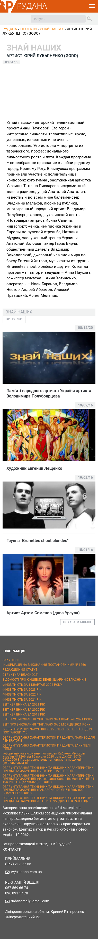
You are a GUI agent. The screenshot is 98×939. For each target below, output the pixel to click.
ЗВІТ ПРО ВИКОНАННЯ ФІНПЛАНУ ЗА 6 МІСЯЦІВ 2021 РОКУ (47, 724)
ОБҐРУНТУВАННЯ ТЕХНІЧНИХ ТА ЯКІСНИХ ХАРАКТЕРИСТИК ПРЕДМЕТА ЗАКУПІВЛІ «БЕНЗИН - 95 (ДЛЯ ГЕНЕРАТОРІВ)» (48, 799)
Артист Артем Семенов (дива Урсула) (43, 612)
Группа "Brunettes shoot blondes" (37, 540)
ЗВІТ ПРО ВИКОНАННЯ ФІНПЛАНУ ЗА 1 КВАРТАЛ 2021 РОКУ (47, 719)
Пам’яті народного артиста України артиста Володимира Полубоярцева (48, 393)
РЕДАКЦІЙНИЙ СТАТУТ (20, 669)
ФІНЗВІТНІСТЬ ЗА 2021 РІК (22, 699)
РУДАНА (32, 6)
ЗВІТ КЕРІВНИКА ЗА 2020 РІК (24, 709)
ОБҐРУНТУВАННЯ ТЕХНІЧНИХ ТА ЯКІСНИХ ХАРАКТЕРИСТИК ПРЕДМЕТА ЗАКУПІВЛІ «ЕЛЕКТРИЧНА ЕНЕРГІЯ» (48, 769)
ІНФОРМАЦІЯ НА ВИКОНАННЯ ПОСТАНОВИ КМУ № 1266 (44, 665)
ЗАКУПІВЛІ (11, 660)
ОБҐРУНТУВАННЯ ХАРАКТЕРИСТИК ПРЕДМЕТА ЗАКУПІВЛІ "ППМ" (47, 747)
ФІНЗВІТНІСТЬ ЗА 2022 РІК (22, 694)
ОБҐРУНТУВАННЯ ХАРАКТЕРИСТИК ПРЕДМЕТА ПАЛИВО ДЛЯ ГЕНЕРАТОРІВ (49, 739)
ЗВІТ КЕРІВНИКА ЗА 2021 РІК (24, 704)
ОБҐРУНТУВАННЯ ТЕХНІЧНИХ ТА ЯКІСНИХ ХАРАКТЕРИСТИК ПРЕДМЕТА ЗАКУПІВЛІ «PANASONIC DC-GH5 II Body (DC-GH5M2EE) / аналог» (48, 790)
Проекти (28, 29)
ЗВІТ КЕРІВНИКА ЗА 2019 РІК (24, 714)
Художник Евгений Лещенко (34, 468)
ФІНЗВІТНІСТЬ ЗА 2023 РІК (22, 689)
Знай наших (52, 29)
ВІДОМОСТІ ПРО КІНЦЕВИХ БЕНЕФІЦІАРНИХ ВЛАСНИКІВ (44, 679)
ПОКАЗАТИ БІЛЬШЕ (77, 622)
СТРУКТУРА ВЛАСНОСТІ (20, 675)
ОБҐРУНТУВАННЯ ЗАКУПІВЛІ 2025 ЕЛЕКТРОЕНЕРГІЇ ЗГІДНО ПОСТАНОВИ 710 (47, 731)
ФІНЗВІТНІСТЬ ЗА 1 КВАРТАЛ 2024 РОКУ (32, 685)
